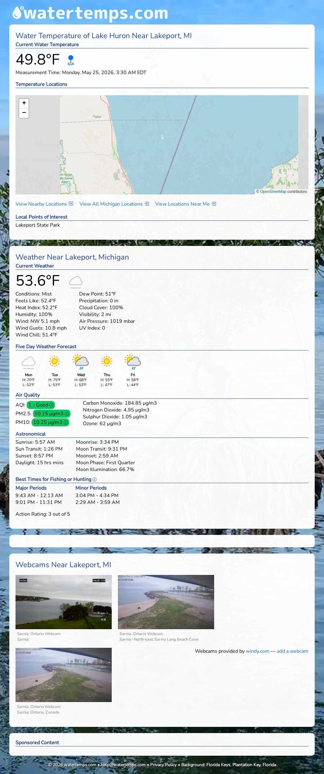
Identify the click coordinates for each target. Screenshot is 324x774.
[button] (162, 139)
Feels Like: (28, 300)
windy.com (257, 651)
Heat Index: (28, 307)
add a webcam (292, 651)
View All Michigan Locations (114, 204)
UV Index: (90, 328)
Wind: (22, 321)
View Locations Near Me (185, 204)
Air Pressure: (94, 321)
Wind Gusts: (30, 328)
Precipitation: (94, 300)
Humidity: (26, 314)
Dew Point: (91, 294)
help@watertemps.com (123, 765)
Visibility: (89, 314)
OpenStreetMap (273, 191)
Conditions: (28, 294)
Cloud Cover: (93, 307)
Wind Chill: (28, 334)
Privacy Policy (163, 765)
